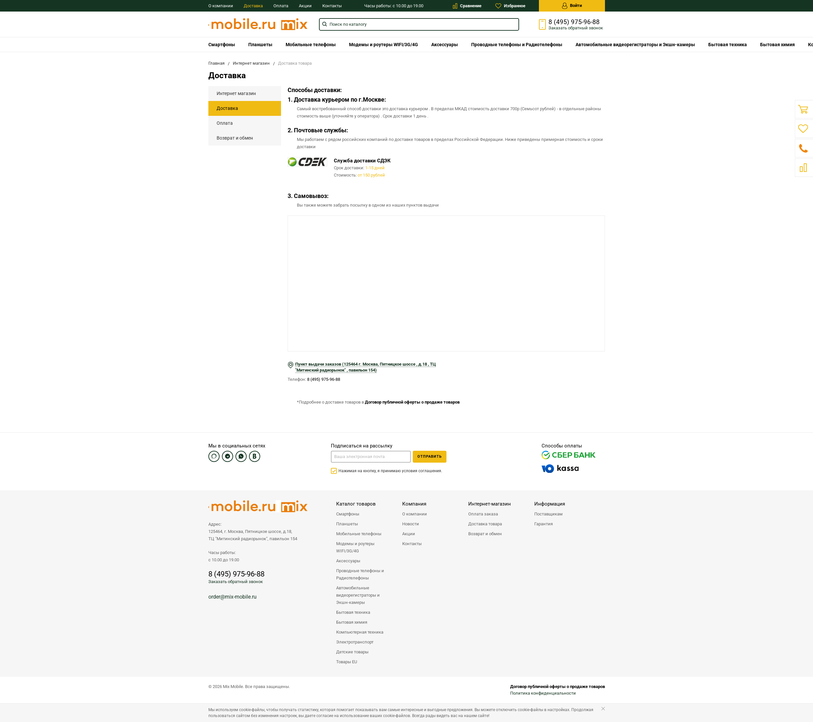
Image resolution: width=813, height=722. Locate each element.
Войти (572, 6)
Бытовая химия (777, 44)
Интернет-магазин (489, 504)
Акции (305, 5)
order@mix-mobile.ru (232, 597)
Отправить (429, 456)
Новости (410, 523)
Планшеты (260, 44)
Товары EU (346, 661)
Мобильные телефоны (311, 44)
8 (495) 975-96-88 (574, 22)
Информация (549, 504)
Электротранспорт (354, 642)
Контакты (332, 5)
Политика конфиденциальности (543, 693)
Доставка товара (485, 523)
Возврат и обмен (235, 138)
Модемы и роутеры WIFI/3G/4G (383, 44)
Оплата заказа (483, 513)
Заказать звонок (575, 27)
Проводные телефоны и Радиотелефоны (516, 44)
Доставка (253, 5)
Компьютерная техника (359, 632)
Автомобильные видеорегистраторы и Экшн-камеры (635, 44)
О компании (220, 5)
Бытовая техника (727, 44)
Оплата (280, 5)
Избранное (510, 6)
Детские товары (352, 651)
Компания (414, 504)
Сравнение (467, 6)
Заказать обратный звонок (235, 581)
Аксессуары (444, 44)
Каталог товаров (356, 504)
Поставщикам (548, 513)
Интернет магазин (236, 93)
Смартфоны (221, 44)
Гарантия (543, 523)
